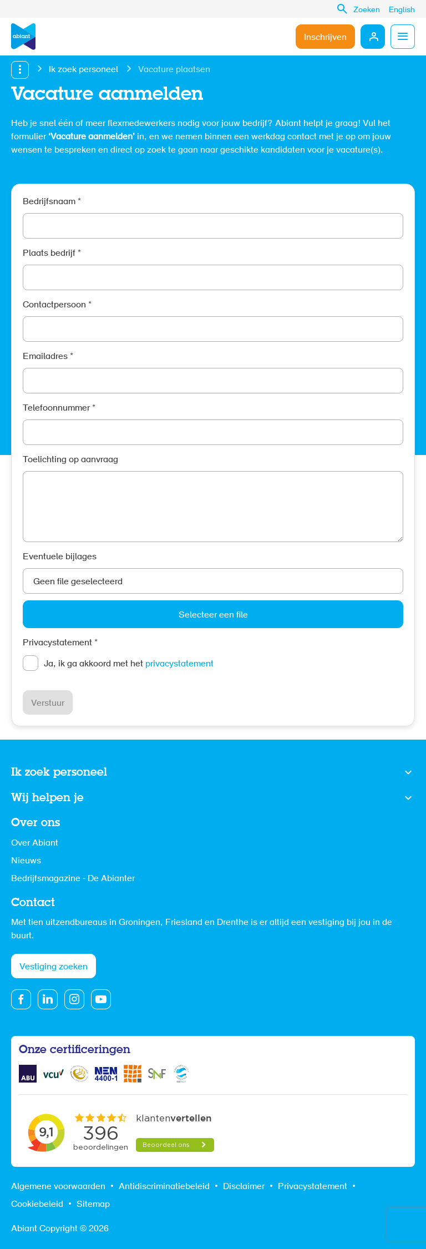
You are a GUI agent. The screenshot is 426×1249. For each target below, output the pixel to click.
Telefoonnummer (59, 408)
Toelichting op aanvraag (70, 460)
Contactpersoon (57, 305)
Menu (402, 36)
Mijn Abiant (373, 36)
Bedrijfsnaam (52, 202)
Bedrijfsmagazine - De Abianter (73, 878)
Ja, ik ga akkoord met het (129, 664)
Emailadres (48, 356)
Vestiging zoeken (53, 967)
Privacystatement (60, 643)
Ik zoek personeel (83, 69)
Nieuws (26, 861)
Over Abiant (34, 843)
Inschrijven (325, 37)
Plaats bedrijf (52, 253)
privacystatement (179, 664)
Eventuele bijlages (60, 557)
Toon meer (213, 773)
